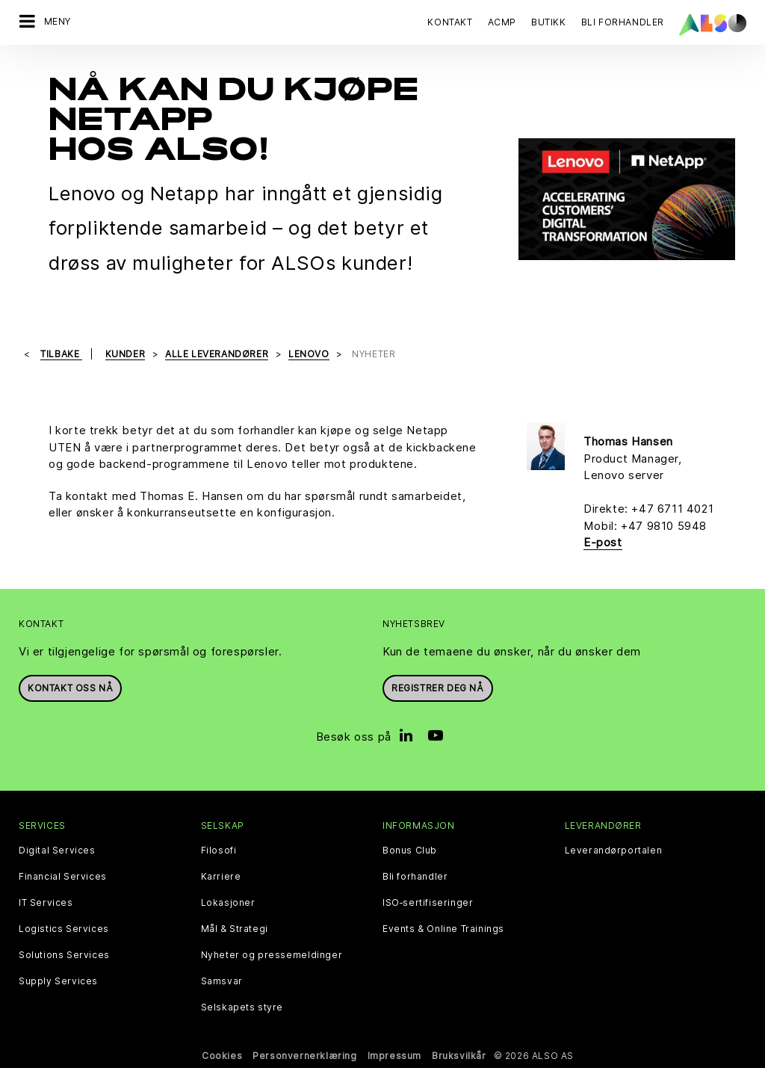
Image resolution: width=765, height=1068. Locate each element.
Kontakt (449, 22)
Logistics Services (64, 929)
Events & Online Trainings (443, 929)
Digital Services (57, 850)
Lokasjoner (228, 903)
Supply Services (58, 981)
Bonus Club (409, 850)
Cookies (222, 1055)
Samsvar (222, 981)
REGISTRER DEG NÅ (437, 688)
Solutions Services (64, 955)
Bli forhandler (414, 876)
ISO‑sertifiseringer (427, 903)
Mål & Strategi (234, 929)
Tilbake (61, 353)
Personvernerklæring (304, 1055)
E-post (602, 542)
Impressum (394, 1055)
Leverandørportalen (614, 850)
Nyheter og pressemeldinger (272, 955)
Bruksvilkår (459, 1055)
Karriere (221, 876)
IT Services (46, 903)
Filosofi (219, 850)
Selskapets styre (242, 1007)
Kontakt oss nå (70, 688)
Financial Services (63, 876)
